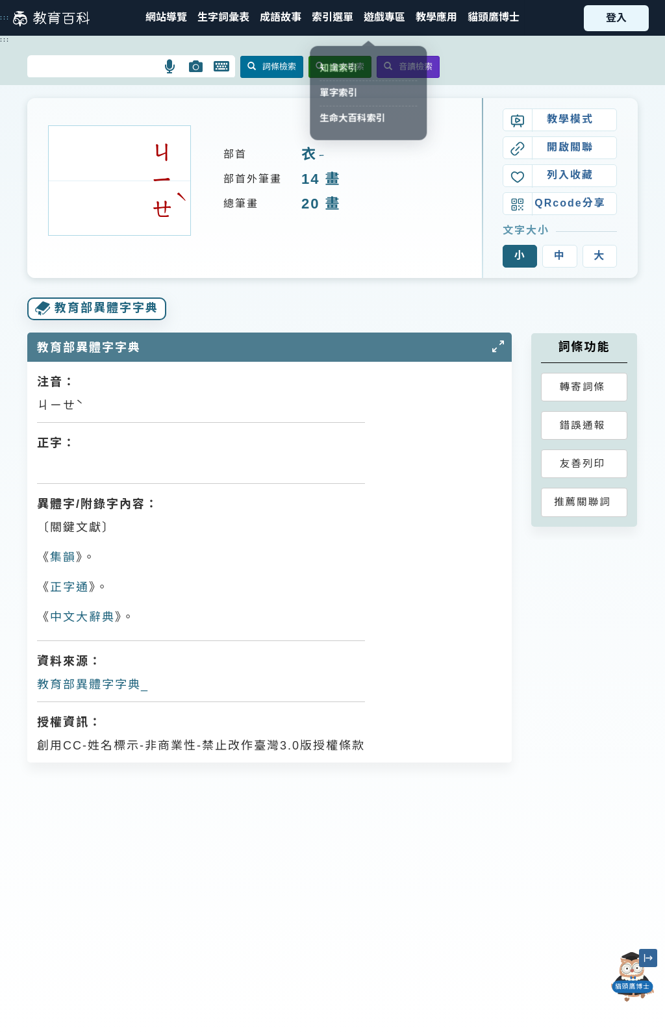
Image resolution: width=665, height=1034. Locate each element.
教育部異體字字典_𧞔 (93, 684)
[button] (332, 18)
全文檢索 (340, 66)
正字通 (69, 587)
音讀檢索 (408, 66)
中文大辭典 (82, 617)
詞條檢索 (271, 66)
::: (5, 17)
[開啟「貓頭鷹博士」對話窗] (632, 977)
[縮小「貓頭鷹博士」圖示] (648, 958)
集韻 (63, 557)
